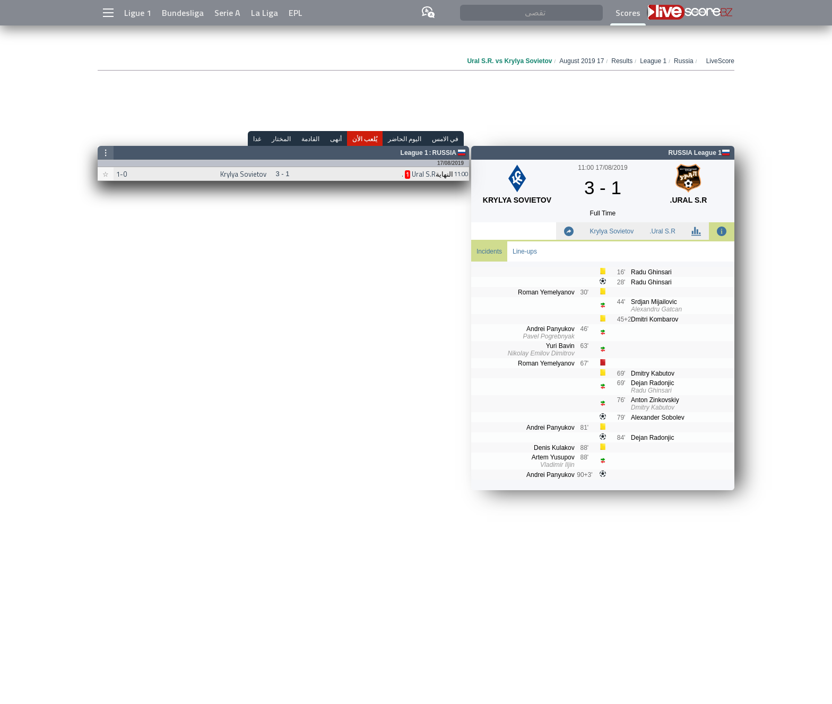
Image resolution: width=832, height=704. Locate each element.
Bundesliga (183, 12)
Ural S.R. (662, 231)
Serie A (227, 12)
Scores (628, 12)
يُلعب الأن (364, 139)
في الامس (445, 139)
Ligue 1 (137, 12)
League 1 (414, 153)
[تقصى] (531, 13)
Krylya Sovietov (612, 231)
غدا (257, 139)
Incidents (489, 251)
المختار (281, 139)
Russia (444, 153)
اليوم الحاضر (404, 139)
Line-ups (525, 251)
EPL (295, 12)
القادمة (310, 139)
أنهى (336, 139)
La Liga (264, 12)
